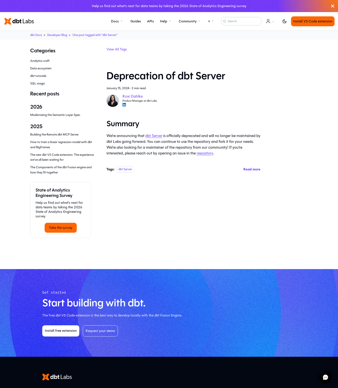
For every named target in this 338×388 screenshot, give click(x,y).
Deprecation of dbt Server (165, 75)
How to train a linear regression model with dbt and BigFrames (61, 145)
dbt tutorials (38, 76)
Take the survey (60, 227)
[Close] (332, 6)
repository (205, 153)
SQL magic (37, 83)
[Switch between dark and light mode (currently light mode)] (284, 21)
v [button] (209, 21)
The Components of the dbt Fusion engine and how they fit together (61, 170)
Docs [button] (115, 21)
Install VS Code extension (312, 21)
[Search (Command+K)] (241, 21)
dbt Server (153, 136)
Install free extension (61, 330)
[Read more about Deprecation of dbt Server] (251, 169)
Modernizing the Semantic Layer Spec (55, 115)
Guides (135, 21)
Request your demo (100, 330)
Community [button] (188, 21)
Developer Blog (57, 35)
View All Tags (116, 49)
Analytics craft (40, 61)
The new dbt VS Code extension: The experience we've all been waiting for (62, 157)
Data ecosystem (41, 68)
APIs (150, 21)
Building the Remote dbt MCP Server (54, 134)
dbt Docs (36, 35)
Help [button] (163, 21)
